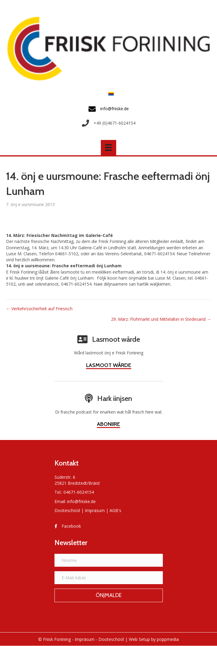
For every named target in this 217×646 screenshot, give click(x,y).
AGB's (115, 510)
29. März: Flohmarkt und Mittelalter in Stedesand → (161, 319)
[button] (108, 595)
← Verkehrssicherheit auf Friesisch (39, 308)
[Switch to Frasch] (109, 93)
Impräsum (95, 510)
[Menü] (108, 147)
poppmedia (168, 639)
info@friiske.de (81, 501)
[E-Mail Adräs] (108, 577)
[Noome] (108, 560)
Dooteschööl (67, 510)
